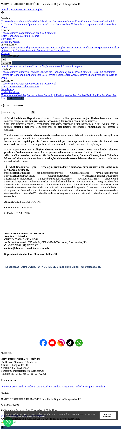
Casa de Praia (73, 21)
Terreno (51, 24)
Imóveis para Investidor (92, 24)
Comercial (86, 21)
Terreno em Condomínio (14, 24)
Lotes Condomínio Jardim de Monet (20, 35)
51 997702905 (15, 98)
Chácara (75, 24)
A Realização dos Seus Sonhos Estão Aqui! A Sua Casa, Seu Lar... (35, 50)
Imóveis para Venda (12, 386)
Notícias (87, 47)
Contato (5, 53)
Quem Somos (16, 9)
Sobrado (60, 24)
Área (67, 24)
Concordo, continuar (108, 415)
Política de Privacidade (36, 417)
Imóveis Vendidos (29, 21)
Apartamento (34, 24)
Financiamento (74, 47)
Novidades (7, 38)
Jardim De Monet (10, 41)
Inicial (4, 9)
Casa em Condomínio (104, 21)
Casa (44, 24)
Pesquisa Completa (33, 9)
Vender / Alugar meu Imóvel (31, 47)
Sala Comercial (48, 33)
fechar (7, 63)
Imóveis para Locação (37, 386)
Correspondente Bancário (105, 47)
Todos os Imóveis (10, 21)
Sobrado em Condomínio (53, 21)
